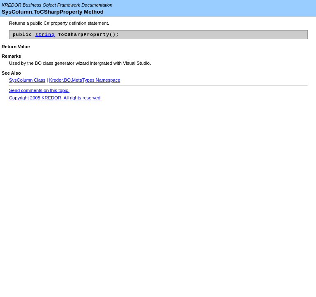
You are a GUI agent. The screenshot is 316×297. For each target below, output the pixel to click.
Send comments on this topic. (39, 91)
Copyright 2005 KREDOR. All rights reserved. (55, 99)
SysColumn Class (27, 81)
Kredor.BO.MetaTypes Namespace (84, 81)
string (45, 35)
